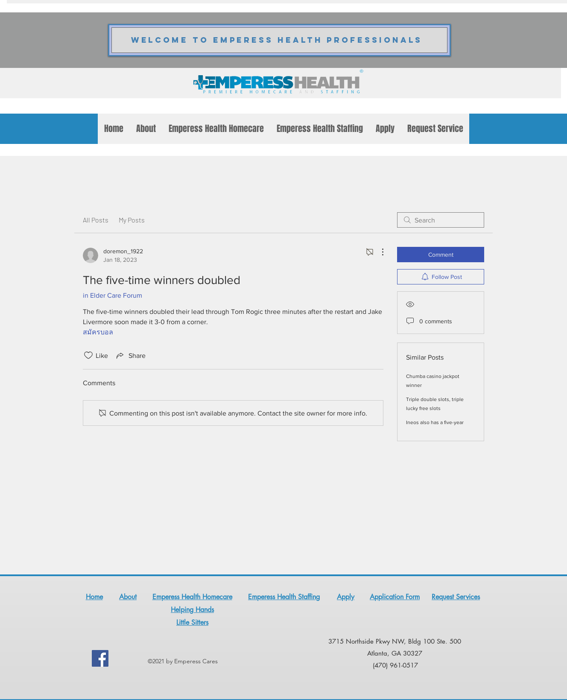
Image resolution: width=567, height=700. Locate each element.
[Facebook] (100, 658)
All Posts (95, 220)
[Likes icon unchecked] (88, 355)
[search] (440, 220)
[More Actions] (378, 252)
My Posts (132, 220)
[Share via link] (130, 355)
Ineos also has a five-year (435, 422)
